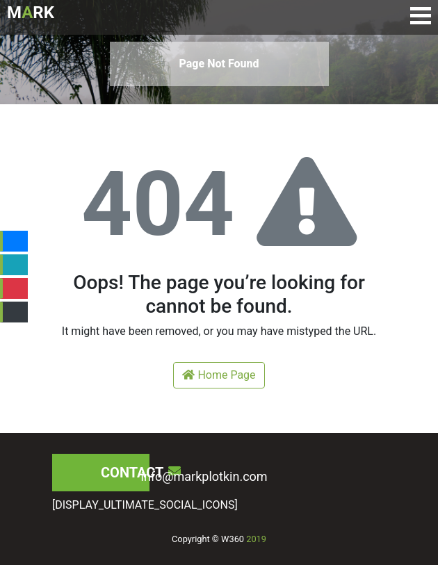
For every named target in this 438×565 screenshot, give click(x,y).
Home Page (218, 375)
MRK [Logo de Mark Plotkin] (30, 12)
